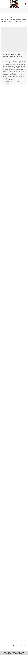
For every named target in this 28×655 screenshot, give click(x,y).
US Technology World (17, 653)
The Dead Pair (13, 652)
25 (21, 645)
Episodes (5, 58)
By (9, 58)
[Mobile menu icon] (26, 4)
